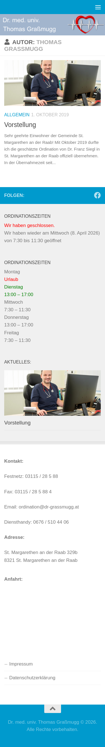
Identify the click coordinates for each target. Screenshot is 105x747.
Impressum (21, 664)
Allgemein (17, 114)
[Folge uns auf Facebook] (97, 195)
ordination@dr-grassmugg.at (49, 507)
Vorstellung (20, 124)
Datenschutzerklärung (32, 677)
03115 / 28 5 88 (41, 476)
